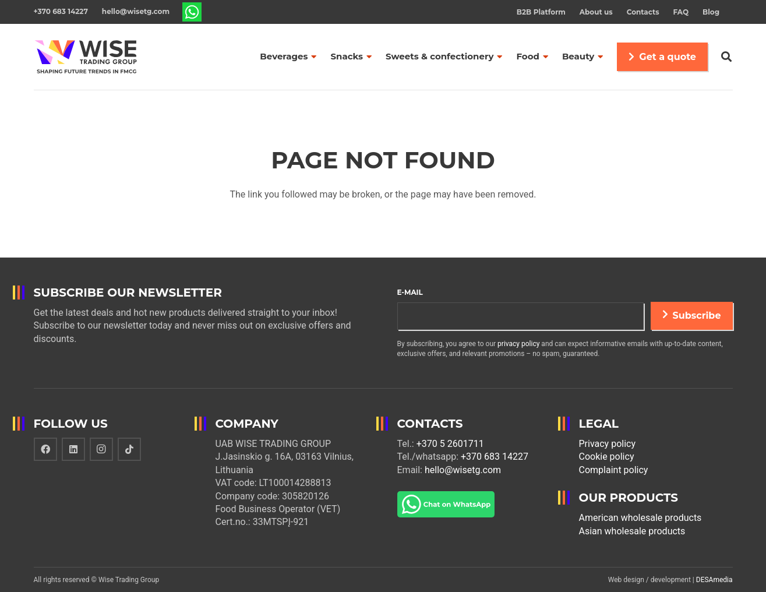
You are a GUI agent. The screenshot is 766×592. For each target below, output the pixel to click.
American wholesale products (640, 517)
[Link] (192, 12)
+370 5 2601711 (450, 443)
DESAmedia (714, 580)
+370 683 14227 (494, 456)
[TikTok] (129, 449)
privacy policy (518, 344)
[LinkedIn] (73, 449)
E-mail (410, 292)
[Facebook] (45, 449)
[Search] (726, 57)
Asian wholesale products (632, 531)
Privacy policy (607, 443)
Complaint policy (613, 469)
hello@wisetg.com (463, 469)
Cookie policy (606, 456)
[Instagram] (101, 449)
